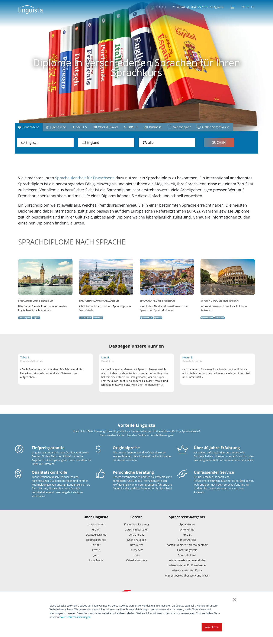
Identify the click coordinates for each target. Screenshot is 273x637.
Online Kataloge (136, 540)
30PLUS (131, 127)
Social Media (96, 560)
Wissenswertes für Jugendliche (187, 560)
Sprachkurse (187, 524)
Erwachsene (28, 127)
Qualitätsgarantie (96, 534)
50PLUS (79, 127)
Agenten (217, 7)
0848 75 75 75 (197, 7)
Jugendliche (56, 127)
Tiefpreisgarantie (96, 540)
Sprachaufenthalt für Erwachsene (85, 177)
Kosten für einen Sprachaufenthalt (187, 545)
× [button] (234, 600)
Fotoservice (136, 550)
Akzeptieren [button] (212, 627)
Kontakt (179, 7)
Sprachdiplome (187, 555)
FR (248, 7)
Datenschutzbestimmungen (75, 617)
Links (137, 555)
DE (243, 7)
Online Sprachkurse (213, 127)
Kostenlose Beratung (136, 524)
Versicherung (136, 534)
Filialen (96, 529)
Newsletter (136, 545)
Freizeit (187, 534)
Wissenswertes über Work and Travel (187, 575)
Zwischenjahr (179, 127)
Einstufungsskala (187, 550)
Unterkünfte (187, 529)
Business (153, 127)
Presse (96, 550)
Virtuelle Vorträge (136, 560)
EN (252, 7)
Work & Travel (105, 127)
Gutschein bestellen (136, 529)
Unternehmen (96, 524)
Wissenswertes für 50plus (187, 570)
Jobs (96, 555)
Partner (95, 545)
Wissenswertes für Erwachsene (187, 565)
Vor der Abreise (187, 540)
